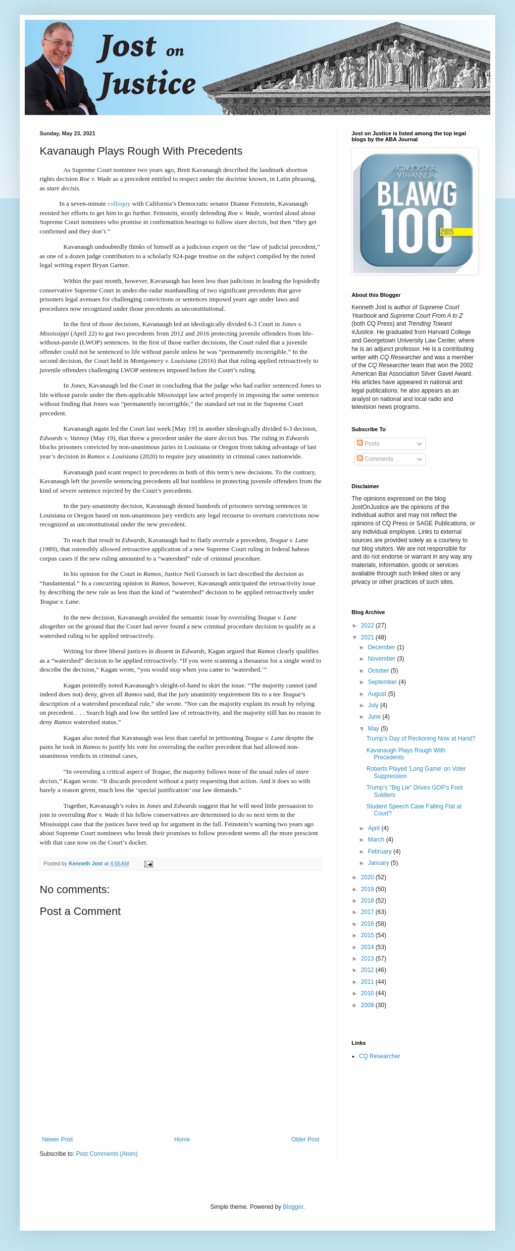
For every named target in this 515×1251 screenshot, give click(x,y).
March (377, 839)
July (374, 705)
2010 (368, 993)
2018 (368, 900)
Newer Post (57, 1139)
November (382, 658)
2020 (368, 877)
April (374, 828)
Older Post (305, 1139)
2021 (368, 637)
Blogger (293, 1206)
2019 (368, 889)
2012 (368, 970)
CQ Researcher (379, 1056)
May (374, 728)
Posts (368, 443)
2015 (368, 935)
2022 (368, 625)
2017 (368, 912)
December (382, 647)
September (383, 682)
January (379, 862)
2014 (368, 947)
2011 (368, 981)
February (380, 851)
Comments (375, 458)
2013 (368, 958)
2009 (368, 1005)
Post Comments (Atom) (107, 1153)
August (378, 693)
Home (182, 1139)
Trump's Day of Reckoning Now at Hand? (420, 738)
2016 (368, 923)
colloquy (118, 203)
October (379, 670)
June (375, 716)
